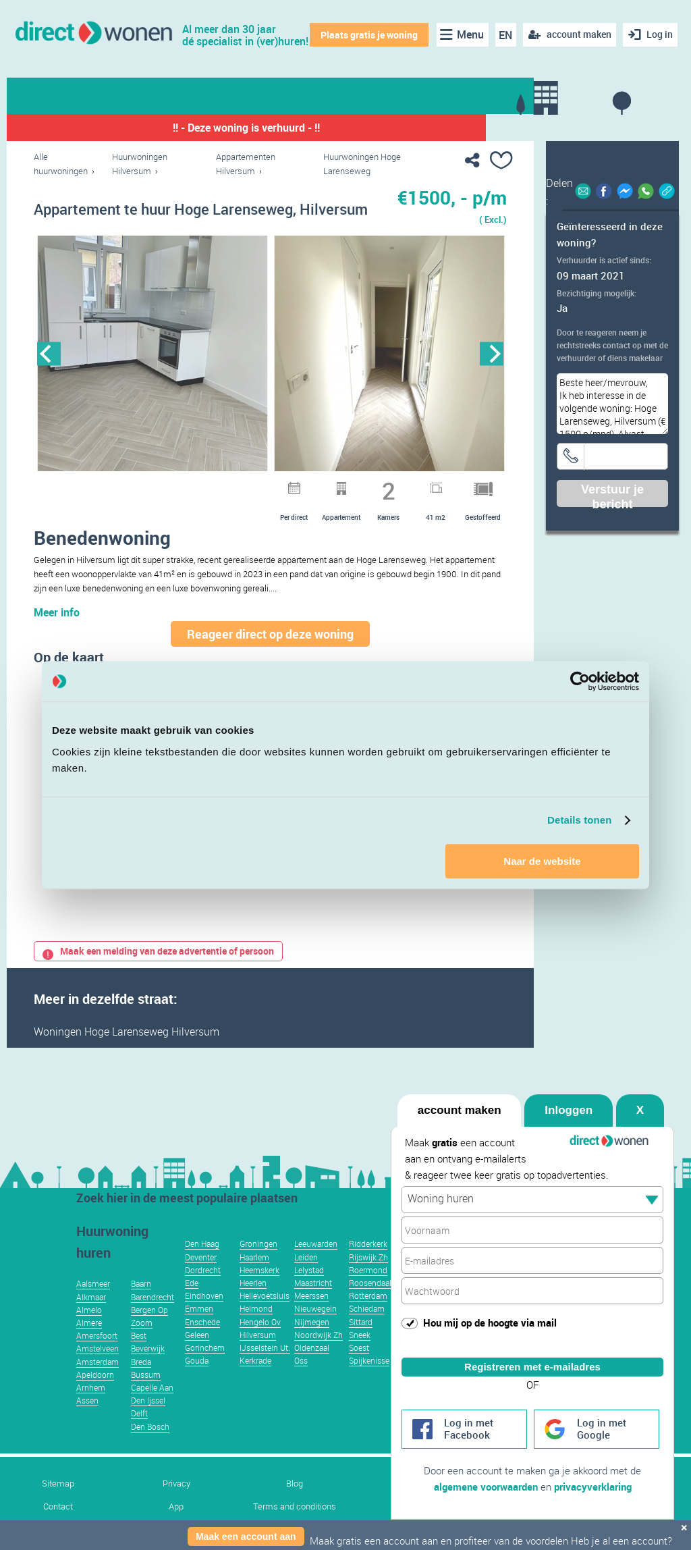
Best (138, 1355)
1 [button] (156, 485)
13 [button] (367, 485)
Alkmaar (91, 1317)
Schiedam (367, 1328)
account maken (459, 1098)
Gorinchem (205, 1367)
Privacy (176, 1503)
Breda (141, 1382)
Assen (87, 1420)
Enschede (202, 1342)
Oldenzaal (311, 1367)
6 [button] (244, 485)
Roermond (368, 1290)
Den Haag (202, 1263)
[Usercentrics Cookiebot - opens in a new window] (580, 681)
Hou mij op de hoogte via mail (490, 1310)
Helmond (256, 1328)
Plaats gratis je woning (367, 34)
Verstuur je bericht (612, 495)
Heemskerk (259, 1290)
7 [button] (262, 485)
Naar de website (541, 861)
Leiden (306, 1277)
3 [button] (191, 485)
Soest (359, 1367)
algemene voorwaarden (486, 1486)
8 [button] (279, 485)
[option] (152, 354)
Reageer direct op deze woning (270, 654)
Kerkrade (255, 1380)
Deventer (201, 1277)
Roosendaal (370, 1303)
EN (504, 35)
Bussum (146, 1394)
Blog (294, 1503)
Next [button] (491, 354)
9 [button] (297, 485)
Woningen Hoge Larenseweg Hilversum (126, 1051)
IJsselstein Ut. (265, 1367)
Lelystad (309, 1290)
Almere (89, 1342)
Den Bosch (150, 1446)
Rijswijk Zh (368, 1277)
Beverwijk (148, 1368)
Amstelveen (97, 1368)
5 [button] (226, 485)
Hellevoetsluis (264, 1315)
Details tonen (579, 820)
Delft (139, 1433)
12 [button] (349, 485)
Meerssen (311, 1315)
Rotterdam (368, 1315)
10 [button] (314, 485)
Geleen (197, 1354)
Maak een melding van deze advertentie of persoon (158, 971)
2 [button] (174, 485)
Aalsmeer (93, 1303)
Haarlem (254, 1277)
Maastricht (313, 1303)
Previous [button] (49, 354)
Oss (301, 1380)
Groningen (258, 1263)
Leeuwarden (315, 1263)
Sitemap (58, 1503)
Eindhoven (204, 1315)
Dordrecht (203, 1290)
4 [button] (209, 485)
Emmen (199, 1328)
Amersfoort (96, 1355)
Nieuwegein (315, 1328)
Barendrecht (152, 1317)
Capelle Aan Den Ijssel (152, 1414)
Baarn (141, 1303)
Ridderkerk (368, 1263)
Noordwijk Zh (318, 1354)
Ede (191, 1303)
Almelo (89, 1330)
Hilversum (258, 1354)
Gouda (197, 1380)
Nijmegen (311, 1342)
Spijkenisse (369, 1380)
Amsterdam (97, 1382)
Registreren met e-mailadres (532, 1354)
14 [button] (384, 485)
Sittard (360, 1342)
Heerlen (253, 1303)
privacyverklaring (593, 1486)
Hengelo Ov (260, 1342)
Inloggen (568, 1098)
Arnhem (90, 1407)
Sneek (359, 1354)
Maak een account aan (246, 1536)
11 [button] (332, 485)
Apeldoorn (95, 1394)
